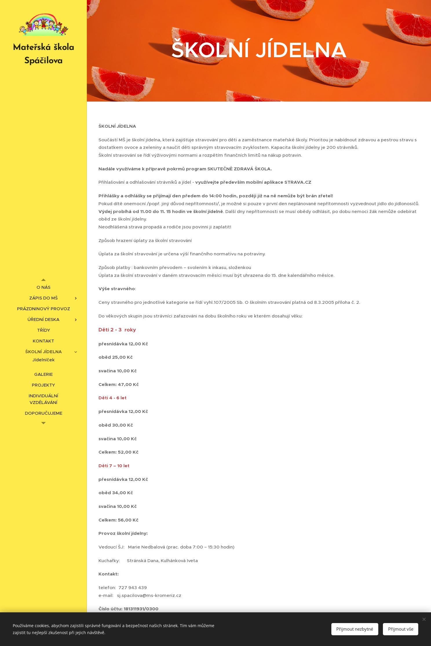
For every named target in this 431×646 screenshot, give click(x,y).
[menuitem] (43, 287)
